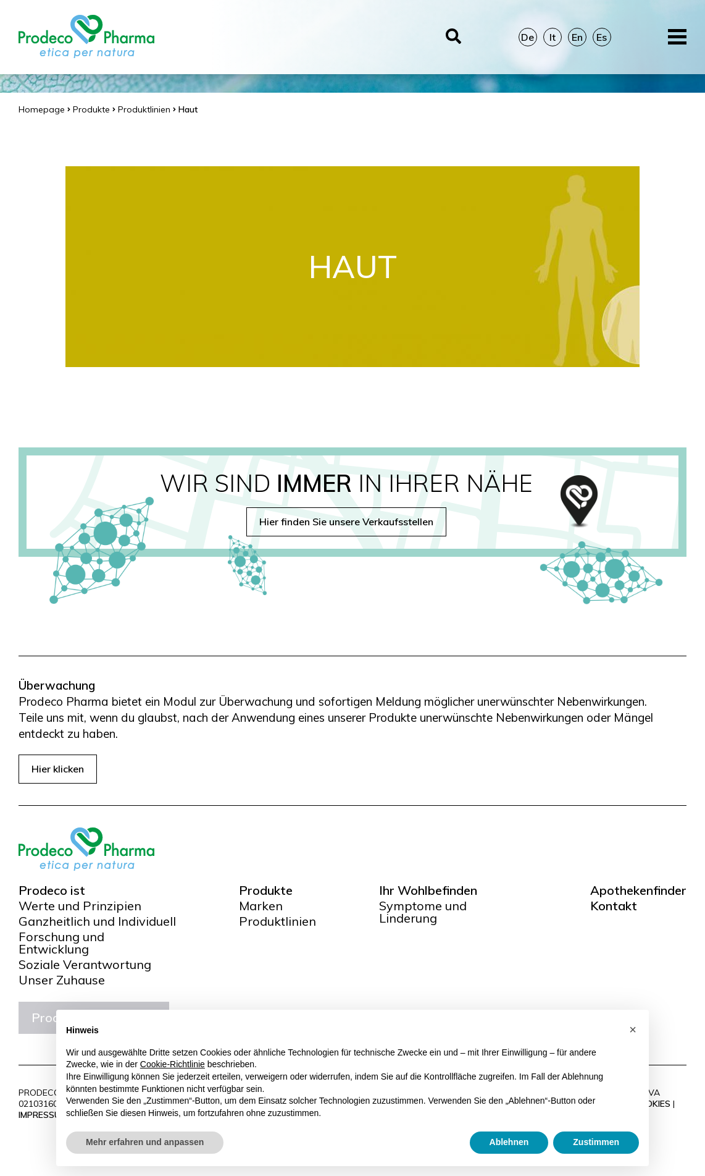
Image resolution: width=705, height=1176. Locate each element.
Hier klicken (57, 769)
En (577, 37)
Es (601, 37)
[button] (633, 1029)
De (527, 37)
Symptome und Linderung (423, 912)
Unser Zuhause (62, 980)
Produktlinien (277, 921)
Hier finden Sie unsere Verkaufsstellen (346, 521)
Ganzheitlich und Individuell (97, 921)
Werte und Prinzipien (80, 906)
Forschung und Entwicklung (61, 943)
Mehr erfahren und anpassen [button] (145, 1142)
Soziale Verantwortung (85, 964)
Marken (261, 906)
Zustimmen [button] (596, 1142)
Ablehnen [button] (509, 1142)
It (552, 37)
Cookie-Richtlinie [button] (172, 1064)
